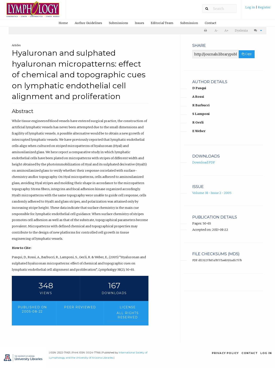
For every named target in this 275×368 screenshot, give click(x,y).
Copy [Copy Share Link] (247, 54)
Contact (210, 23)
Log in (250, 7)
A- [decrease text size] (216, 30)
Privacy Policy (225, 353)
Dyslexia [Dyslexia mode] (241, 30)
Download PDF (203, 162)
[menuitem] (258, 9)
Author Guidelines (88, 23)
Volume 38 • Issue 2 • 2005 (211, 193)
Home (63, 23)
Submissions (118, 23)
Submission (189, 23)
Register (264, 7)
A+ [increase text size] (227, 30)
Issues (139, 23)
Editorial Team (162, 23)
